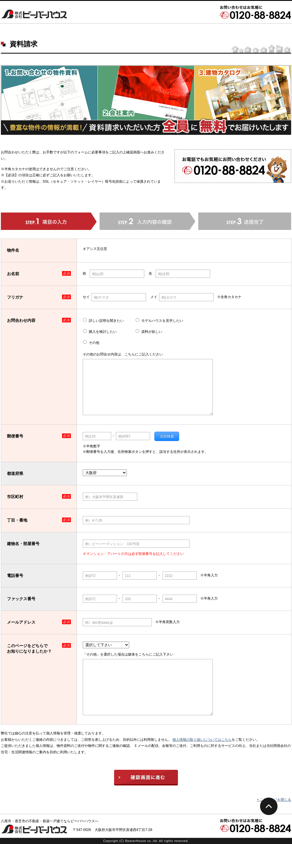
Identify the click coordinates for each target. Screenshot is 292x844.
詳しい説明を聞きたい (106, 321)
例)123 (90, 436)
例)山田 (98, 274)
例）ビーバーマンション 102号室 (112, 544)
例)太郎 (164, 274)
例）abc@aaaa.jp (99, 622)
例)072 (90, 576)
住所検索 (167, 436)
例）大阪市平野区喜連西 (104, 497)
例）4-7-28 (93, 520)
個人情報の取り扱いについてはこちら (202, 740)
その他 (94, 343)
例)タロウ (168, 297)
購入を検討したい (103, 332)
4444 (169, 599)
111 (128, 576)
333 (128, 599)
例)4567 (124, 436)
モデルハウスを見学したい (162, 321)
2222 (169, 576)
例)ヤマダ (101, 297)
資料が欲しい (151, 332)
